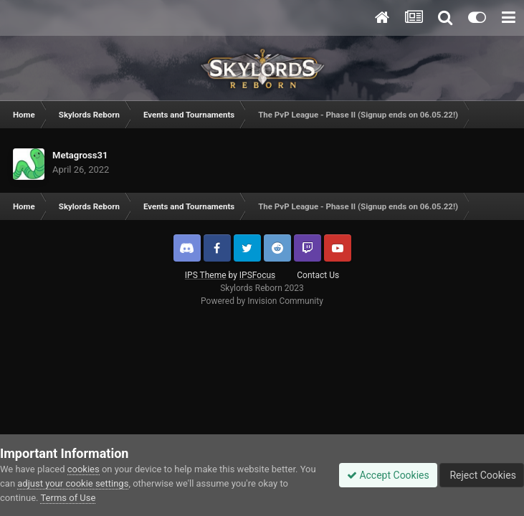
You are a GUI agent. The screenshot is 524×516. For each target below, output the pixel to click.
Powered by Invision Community (262, 301)
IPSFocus (257, 275)
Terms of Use (67, 497)
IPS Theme (206, 275)
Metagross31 (80, 155)
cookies (83, 469)
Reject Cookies (481, 475)
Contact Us (318, 275)
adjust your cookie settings (72, 483)
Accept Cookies (388, 475)
